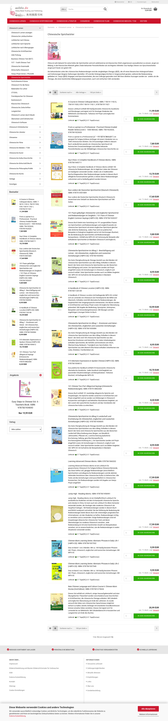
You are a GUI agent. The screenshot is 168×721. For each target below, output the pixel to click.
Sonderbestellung (93, 690)
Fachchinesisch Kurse (19, 81)
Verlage (12, 179)
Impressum (13, 664)
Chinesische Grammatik (20, 66)
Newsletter (119, 2)
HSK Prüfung (16, 55)
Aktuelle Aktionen (93, 673)
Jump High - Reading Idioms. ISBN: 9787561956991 (89, 494)
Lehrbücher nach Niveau (20, 40)
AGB (10, 673)
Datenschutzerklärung (17, 716)
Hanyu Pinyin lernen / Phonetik (22, 74)
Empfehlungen (92, 677)
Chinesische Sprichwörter (20, 77)
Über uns (90, 686)
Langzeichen (16, 111)
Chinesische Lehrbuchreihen (21, 36)
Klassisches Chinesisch (20, 104)
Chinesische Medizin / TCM (124, 21)
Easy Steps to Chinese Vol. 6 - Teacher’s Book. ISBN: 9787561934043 (25, 404)
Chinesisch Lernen (17, 21)
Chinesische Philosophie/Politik (21, 168)
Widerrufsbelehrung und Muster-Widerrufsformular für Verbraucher (34, 668)
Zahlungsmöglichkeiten (95, 668)
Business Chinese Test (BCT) (22, 59)
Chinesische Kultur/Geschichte (20, 158)
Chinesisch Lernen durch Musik (23, 115)
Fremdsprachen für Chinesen (22, 96)
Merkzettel (154, 2)
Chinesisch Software (19, 122)
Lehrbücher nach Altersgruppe (22, 48)
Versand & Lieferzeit (94, 664)
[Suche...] (63, 9)
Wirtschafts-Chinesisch (20, 70)
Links (88, 682)
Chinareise (85, 21)
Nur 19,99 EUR (25, 413)
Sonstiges (13, 184)
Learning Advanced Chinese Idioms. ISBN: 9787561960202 (92, 461)
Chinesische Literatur (66, 21)
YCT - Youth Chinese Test (20, 62)
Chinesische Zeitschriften (20, 107)
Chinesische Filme (101, 21)
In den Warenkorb (146, 119)
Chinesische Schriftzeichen (21, 51)
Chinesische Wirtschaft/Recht (20, 163)
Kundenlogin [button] (141, 2)
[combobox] (66, 92)
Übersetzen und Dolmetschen (22, 119)
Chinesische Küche (16, 174)
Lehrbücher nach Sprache (20, 44)
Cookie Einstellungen (17, 690)
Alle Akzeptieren (148, 709)
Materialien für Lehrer (19, 89)
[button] (130, 2)
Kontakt (12, 682)
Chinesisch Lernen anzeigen (21, 33)
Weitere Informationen (148, 714)
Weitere (143, 21)
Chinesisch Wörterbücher (41, 21)
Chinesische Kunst (16, 153)
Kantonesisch (16, 100)
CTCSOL (14, 93)
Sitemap (12, 686)
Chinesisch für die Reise (20, 85)
